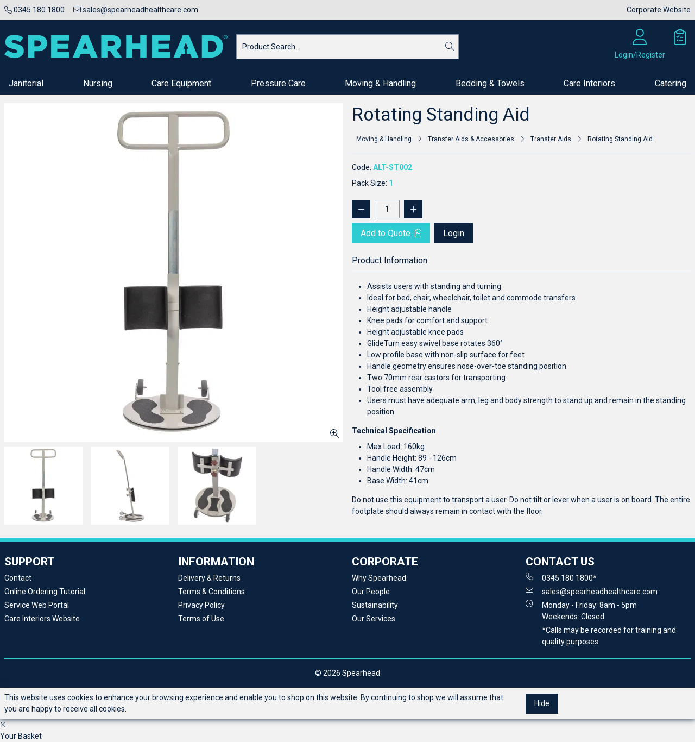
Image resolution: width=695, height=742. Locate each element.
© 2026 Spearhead (347, 673)
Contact (17, 578)
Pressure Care (278, 83)
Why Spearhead (379, 578)
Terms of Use (201, 618)
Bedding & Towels (490, 83)
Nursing (97, 83)
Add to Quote (391, 233)
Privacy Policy (201, 605)
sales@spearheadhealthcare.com (135, 9)
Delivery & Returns (209, 578)
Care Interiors (589, 83)
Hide (541, 703)
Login (453, 233)
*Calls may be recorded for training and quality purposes (609, 636)
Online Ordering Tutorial (44, 591)
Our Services (373, 618)
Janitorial (26, 83)
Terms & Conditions (211, 591)
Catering (670, 83)
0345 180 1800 (34, 9)
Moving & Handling (380, 83)
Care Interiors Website (42, 618)
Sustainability (375, 605)
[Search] (449, 46)
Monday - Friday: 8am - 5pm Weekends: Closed (581, 610)
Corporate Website (659, 9)
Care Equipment (181, 83)
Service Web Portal (36, 605)
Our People (371, 591)
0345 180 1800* (561, 577)
